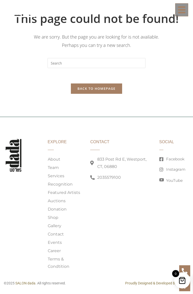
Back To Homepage (96, 88)
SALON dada (25, 283)
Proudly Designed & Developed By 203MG (157, 283)
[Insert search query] (96, 63)
